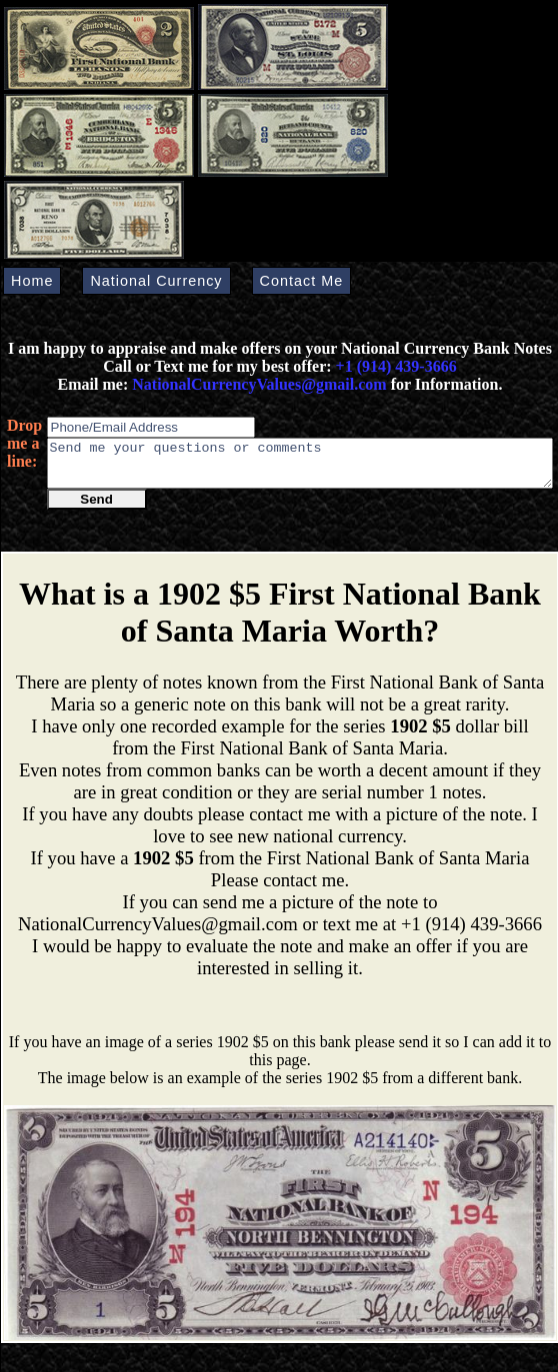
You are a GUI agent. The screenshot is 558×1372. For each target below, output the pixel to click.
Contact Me (302, 281)
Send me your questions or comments (300, 468)
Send (96, 508)
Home (32, 281)
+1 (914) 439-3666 (396, 366)
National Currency (156, 281)
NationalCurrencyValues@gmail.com (257, 384)
